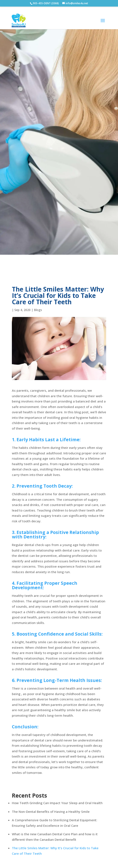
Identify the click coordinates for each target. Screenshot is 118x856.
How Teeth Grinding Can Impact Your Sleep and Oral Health (57, 803)
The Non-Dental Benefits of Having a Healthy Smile (51, 811)
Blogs (38, 310)
